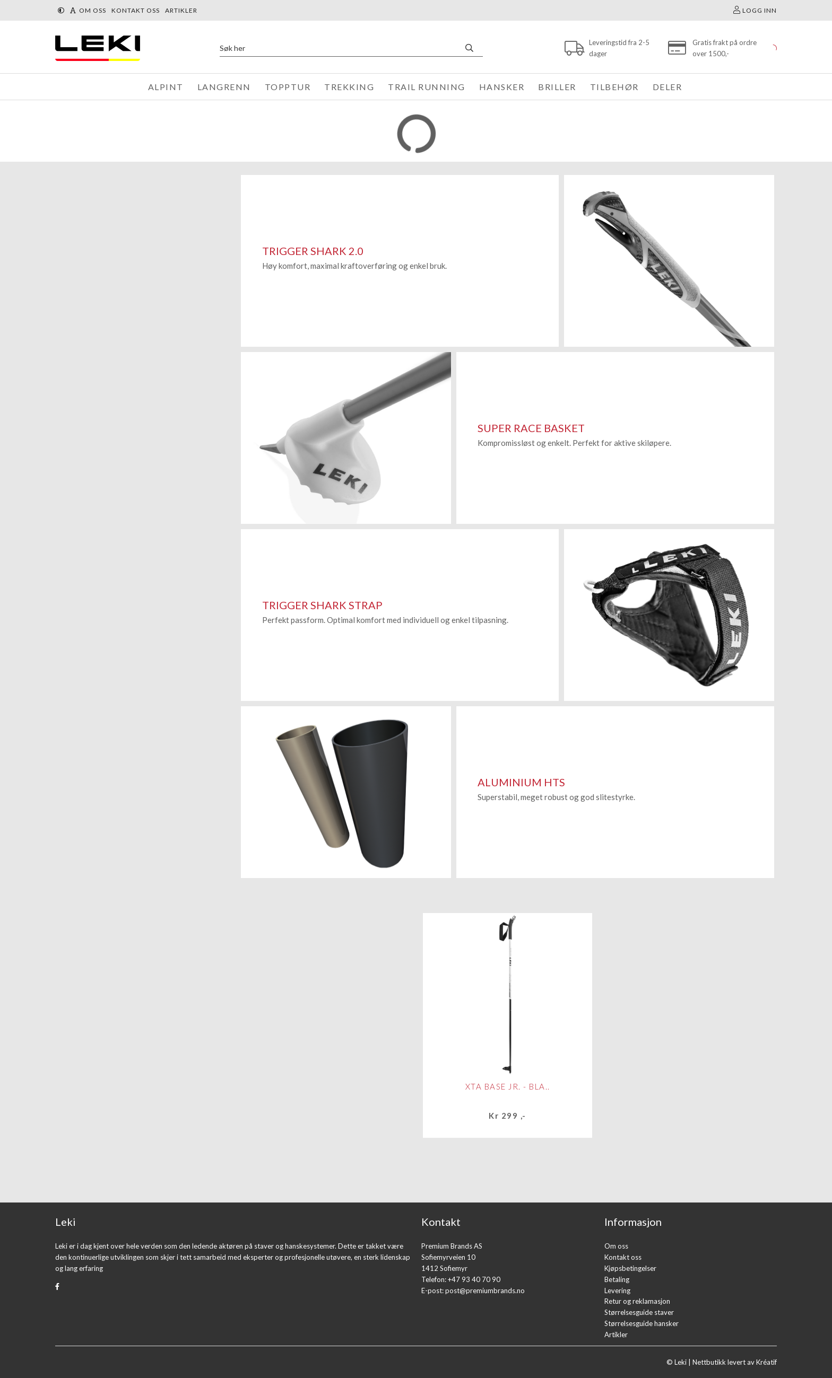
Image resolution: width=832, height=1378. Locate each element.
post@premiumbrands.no (485, 1290)
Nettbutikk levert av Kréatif (734, 1362)
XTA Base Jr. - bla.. (507, 1086)
